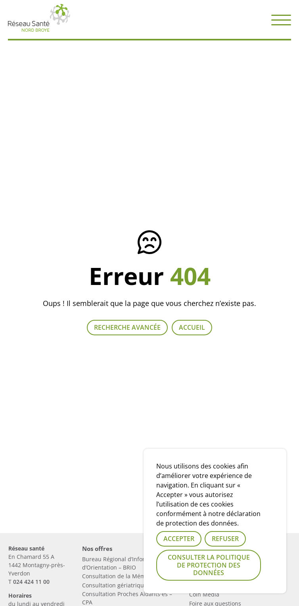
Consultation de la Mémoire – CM (126, 576)
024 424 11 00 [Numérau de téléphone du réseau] (31, 581)
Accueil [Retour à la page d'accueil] (192, 327)
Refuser (225, 538)
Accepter (178, 538)
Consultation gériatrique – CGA (123, 585)
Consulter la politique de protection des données (209, 565)
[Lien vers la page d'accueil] (39, 28)
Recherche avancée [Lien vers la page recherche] (127, 327)
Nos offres (97, 549)
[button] (281, 19)
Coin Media (204, 594)
